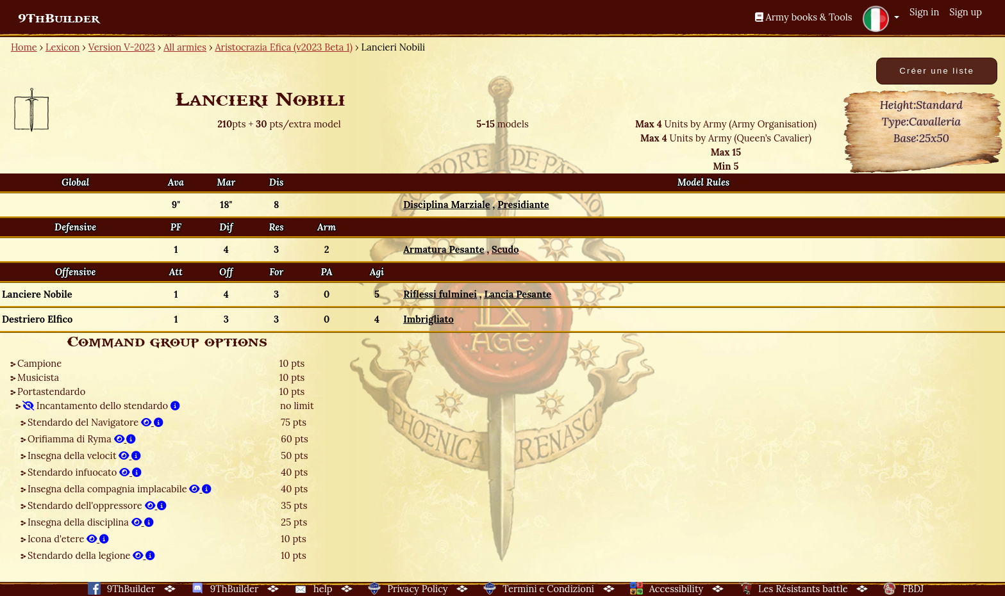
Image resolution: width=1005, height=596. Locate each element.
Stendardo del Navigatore (95, 422)
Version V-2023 (121, 47)
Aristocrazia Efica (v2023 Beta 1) (284, 47)
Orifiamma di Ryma (82, 439)
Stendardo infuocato (85, 472)
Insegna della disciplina (91, 522)
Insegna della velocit (84, 455)
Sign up (965, 12)
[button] (880, 18)
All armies (184, 47)
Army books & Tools (803, 17)
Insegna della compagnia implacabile (120, 489)
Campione (39, 363)
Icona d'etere (68, 539)
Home (24, 47)
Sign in (924, 12)
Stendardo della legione (91, 555)
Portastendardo (51, 391)
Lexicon (62, 47)
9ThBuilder (58, 18)
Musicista (38, 377)
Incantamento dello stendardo (101, 405)
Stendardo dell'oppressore (97, 505)
